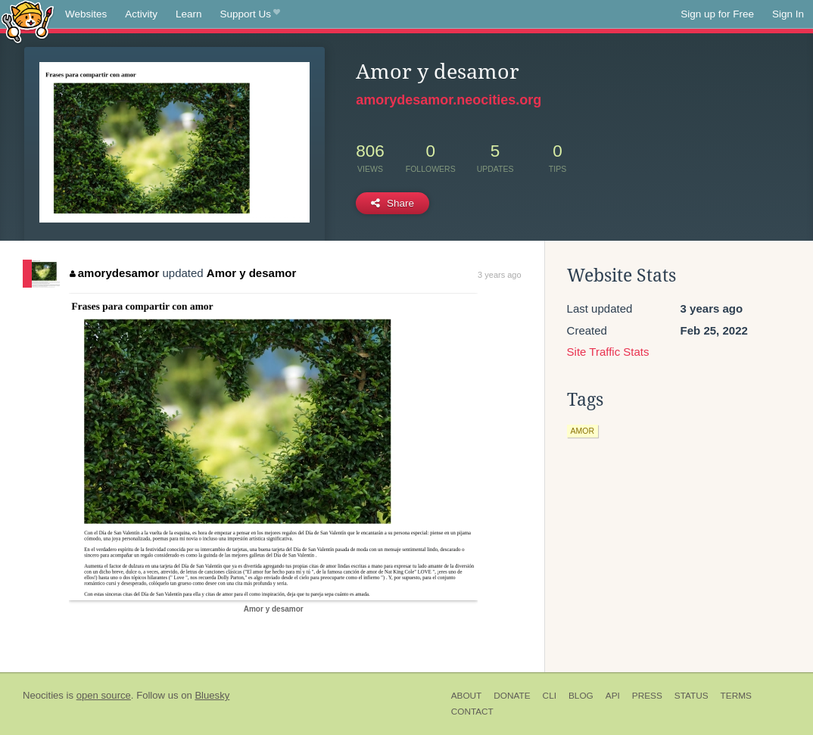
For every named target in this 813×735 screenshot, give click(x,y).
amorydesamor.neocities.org (448, 99)
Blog (580, 695)
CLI (549, 695)
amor (583, 430)
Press (647, 695)
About (466, 695)
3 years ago (499, 274)
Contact (472, 711)
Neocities (43, 695)
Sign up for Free (717, 14)
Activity (141, 14)
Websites (86, 14)
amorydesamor (114, 272)
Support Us (250, 14)
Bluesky (212, 695)
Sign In (788, 14)
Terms (736, 695)
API (613, 695)
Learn (189, 14)
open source (103, 695)
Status (691, 695)
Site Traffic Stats (608, 351)
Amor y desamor (251, 272)
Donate (512, 695)
